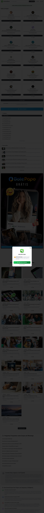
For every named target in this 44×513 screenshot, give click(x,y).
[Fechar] (30, 248)
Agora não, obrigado (22, 264)
